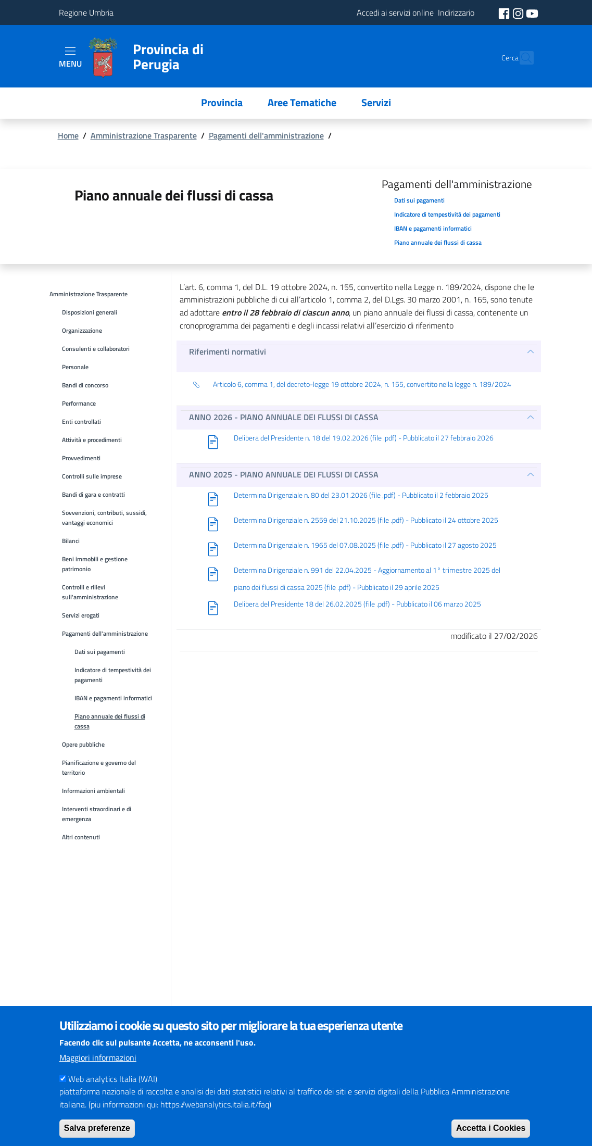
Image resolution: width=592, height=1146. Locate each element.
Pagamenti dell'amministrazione (266, 135)
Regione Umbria (86, 12)
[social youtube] (532, 12)
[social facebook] (505, 12)
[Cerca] (521, 57)
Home (68, 135)
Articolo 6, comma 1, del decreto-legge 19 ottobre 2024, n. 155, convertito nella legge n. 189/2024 (351, 384)
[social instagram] (519, 12)
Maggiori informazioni (97, 1070)
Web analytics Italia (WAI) (112, 1092)
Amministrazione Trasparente (144, 135)
